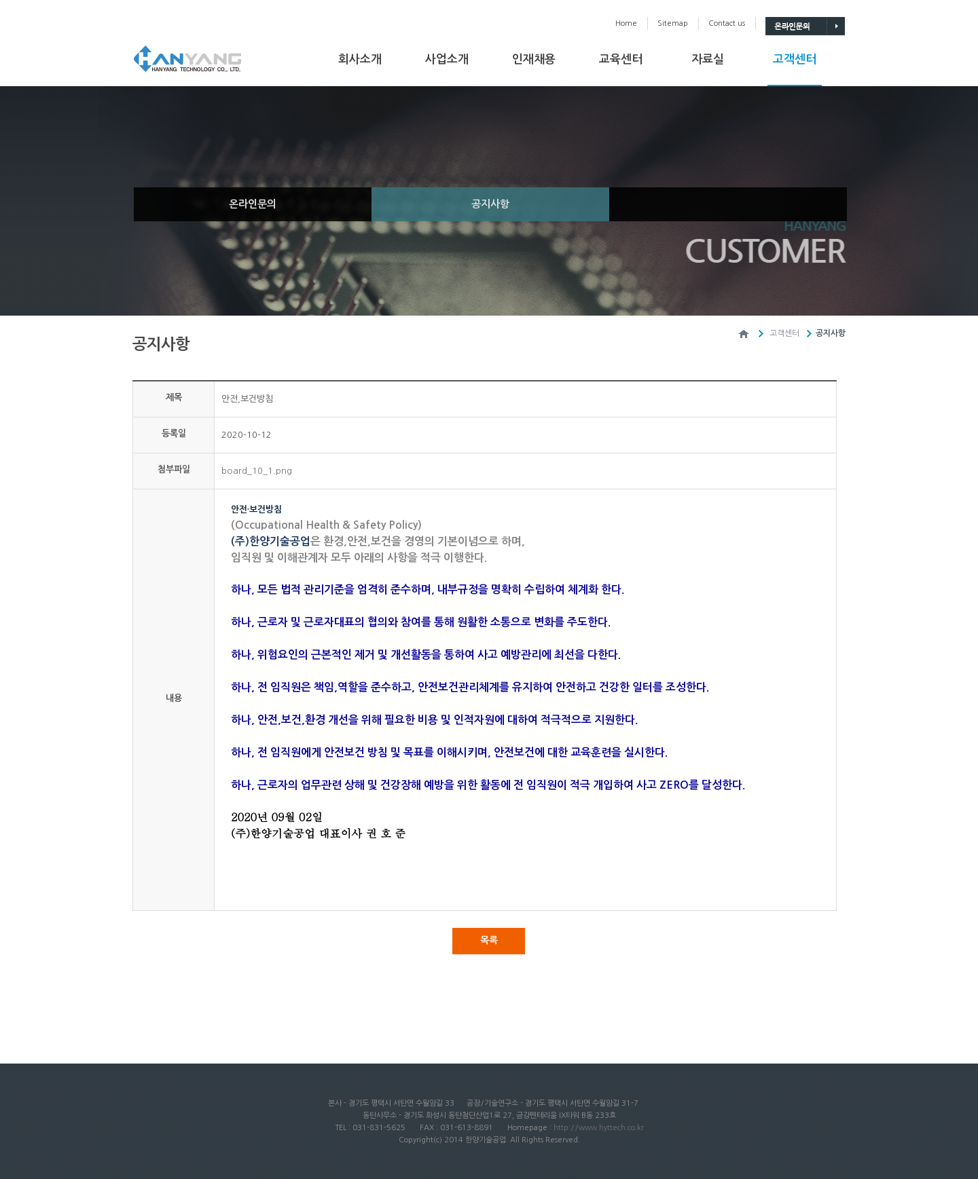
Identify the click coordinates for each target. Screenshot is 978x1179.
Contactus (726, 23)
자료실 (707, 59)
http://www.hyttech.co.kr (599, 1127)
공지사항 (490, 204)
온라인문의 (252, 204)
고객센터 (794, 59)
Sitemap (672, 23)
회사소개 (360, 59)
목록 (489, 940)
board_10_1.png (256, 470)
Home (626, 23)
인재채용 (534, 59)
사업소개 (447, 59)
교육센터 (620, 59)
